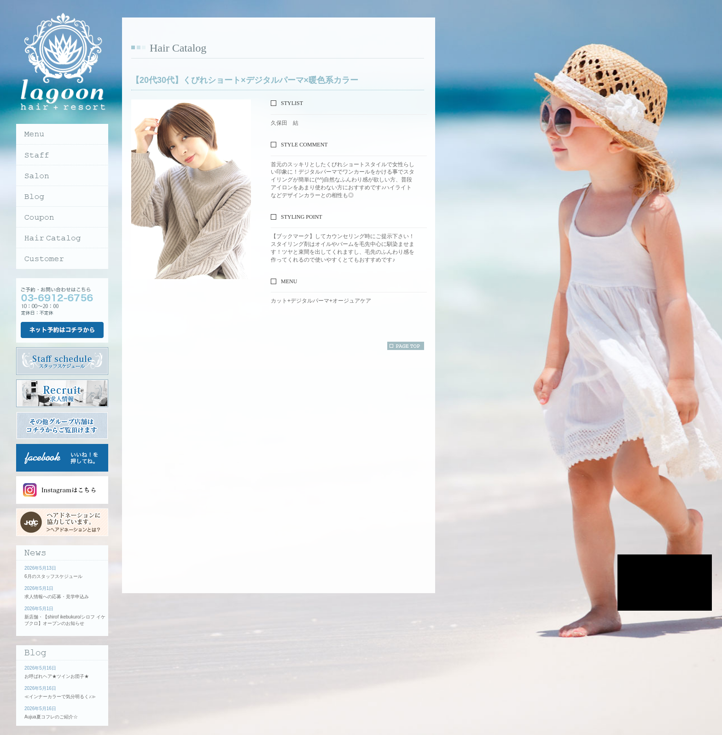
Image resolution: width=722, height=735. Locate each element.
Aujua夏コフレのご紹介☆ (51, 716)
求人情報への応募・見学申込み (56, 596)
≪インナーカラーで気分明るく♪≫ (60, 696)
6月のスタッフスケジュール (53, 576)
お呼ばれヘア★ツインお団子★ (56, 676)
